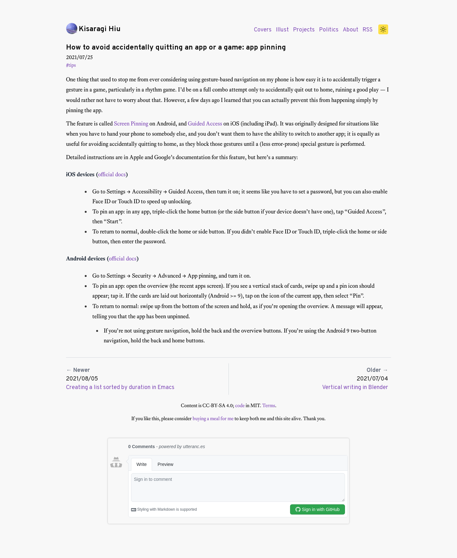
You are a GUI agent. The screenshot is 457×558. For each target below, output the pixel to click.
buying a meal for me (213, 418)
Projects (304, 30)
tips (72, 65)
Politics (329, 30)
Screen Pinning (131, 123)
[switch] (383, 29)
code (240, 405)
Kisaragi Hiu (100, 29)
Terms (268, 405)
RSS (367, 30)
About (350, 30)
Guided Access (205, 123)
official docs (112, 174)
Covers (263, 30)
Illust (282, 30)
